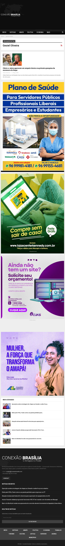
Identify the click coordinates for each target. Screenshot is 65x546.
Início (4, 32)
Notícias (13, 32)
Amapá (21, 32)
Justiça (32, 534)
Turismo (11, 534)
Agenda (54, 534)
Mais (48, 32)
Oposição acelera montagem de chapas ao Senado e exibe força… (30, 404)
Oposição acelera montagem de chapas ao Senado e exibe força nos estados (25, 488)
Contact (6, 478)
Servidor (43, 534)
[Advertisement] (49, 14)
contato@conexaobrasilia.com (14, 471)
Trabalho (58, 530)
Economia (40, 32)
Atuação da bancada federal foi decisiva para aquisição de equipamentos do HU (26, 496)
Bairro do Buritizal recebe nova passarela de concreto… (27, 438)
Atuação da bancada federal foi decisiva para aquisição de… (28, 421)
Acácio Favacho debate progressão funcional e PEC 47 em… (28, 430)
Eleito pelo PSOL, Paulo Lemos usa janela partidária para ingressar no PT (23, 492)
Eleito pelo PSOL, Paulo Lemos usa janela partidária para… (27, 412)
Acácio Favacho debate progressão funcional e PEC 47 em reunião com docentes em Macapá (30, 499)
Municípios (32, 537)
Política (30, 32)
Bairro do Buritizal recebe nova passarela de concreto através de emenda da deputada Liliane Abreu (32, 503)
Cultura (22, 534)
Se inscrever (32, 521)
